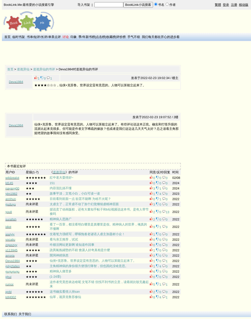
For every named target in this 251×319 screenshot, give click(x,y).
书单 (30, 37)
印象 (73, 37)
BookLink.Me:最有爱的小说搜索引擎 (29, 5)
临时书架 (18, 37)
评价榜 (121, 37)
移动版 (243, 5)
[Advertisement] (93, 53)
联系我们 (10, 314)
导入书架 (83, 5)
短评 (37, 37)
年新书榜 (89, 37)
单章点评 (54, 37)
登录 (226, 5)
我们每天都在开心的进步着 (161, 37)
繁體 (218, 5)
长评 (44, 37)
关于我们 (25, 314)
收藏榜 (111, 37)
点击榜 (100, 37)
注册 (234, 5)
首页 (7, 37)
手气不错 (133, 37)
